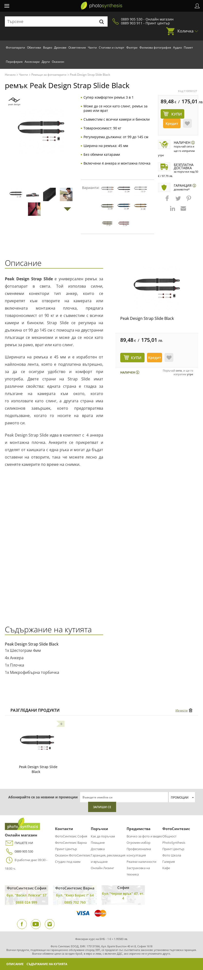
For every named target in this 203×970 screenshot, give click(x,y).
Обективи (34, 47)
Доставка (98, 849)
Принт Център (66, 849)
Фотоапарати (15, 47)
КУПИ (136, 357)
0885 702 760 (75, 902)
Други (46, 62)
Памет (188, 47)
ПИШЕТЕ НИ (19, 843)
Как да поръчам (103, 836)
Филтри (132, 47)
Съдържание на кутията (47, 964)
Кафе (166, 868)
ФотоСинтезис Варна (71, 842)
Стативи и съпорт (111, 47)
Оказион (58, 62)
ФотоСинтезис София (71, 836)
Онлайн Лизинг (102, 868)
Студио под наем (68, 861)
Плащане (98, 842)
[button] (167, 200)
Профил (197, 6)
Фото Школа (171, 855)
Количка (185, 31)
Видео (47, 47)
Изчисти (181, 710)
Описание (15, 964)
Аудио (177, 47)
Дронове (60, 47)
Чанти (92, 47)
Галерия (168, 861)
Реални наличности (141, 861)
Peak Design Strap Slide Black (147, 318)
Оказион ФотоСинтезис (73, 855)
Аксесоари (32, 62)
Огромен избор (138, 842)
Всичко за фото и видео (144, 836)
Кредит (172, 123)
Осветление (77, 47)
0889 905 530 (19, 851)
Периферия (14, 62)
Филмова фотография (155, 47)
